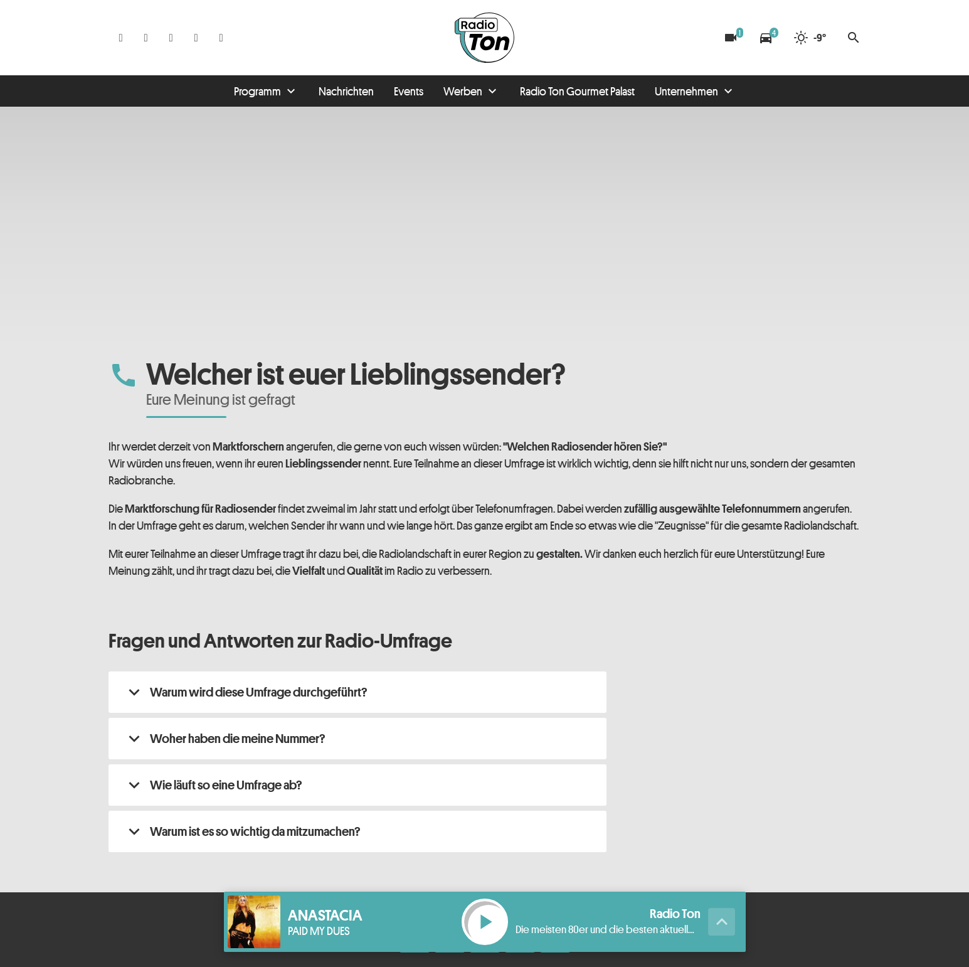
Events (408, 91)
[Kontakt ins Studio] (221, 37)
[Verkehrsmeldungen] (765, 37)
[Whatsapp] (171, 37)
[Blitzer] (730, 37)
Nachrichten (346, 91)
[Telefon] (196, 37)
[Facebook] (121, 37)
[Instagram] (146, 37)
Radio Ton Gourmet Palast (577, 91)
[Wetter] (809, 37)
